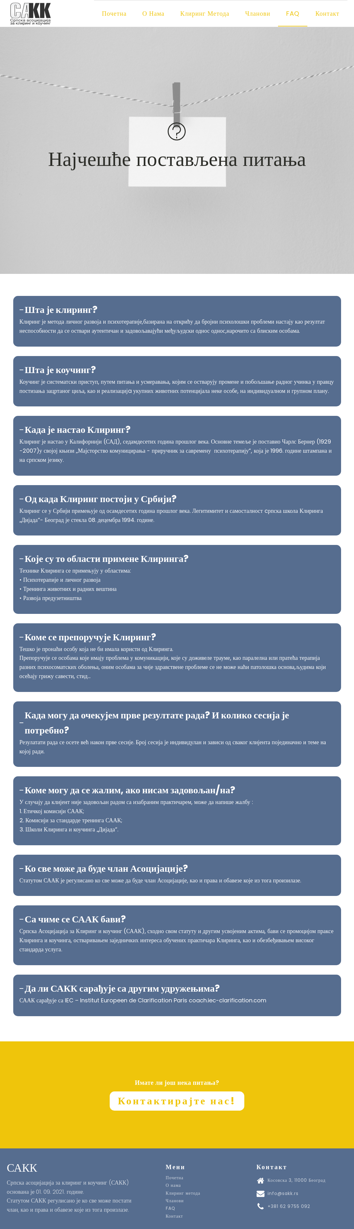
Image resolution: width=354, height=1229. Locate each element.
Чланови (257, 13)
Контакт (327, 13)
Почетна (114, 13)
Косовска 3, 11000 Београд (297, 1179)
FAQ (292, 13)
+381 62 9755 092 (289, 1205)
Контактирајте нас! (177, 1099)
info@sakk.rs (283, 1192)
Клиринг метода (204, 13)
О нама (153, 13)
